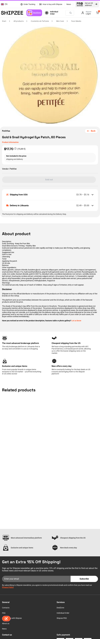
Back (91, 131)
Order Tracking (27, 4)
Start (4, 21)
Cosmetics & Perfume (40, 21)
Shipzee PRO (62, 618)
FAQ (3, 613)
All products (19, 21)
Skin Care (60, 21)
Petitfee (6, 131)
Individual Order (51, 12)
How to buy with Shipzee (52, 4)
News (68, 4)
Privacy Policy (8, 587)
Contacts (5, 608)
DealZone (34, 12)
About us (5, 623)
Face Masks (76, 21)
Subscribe (84, 579)
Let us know (76, 321)
